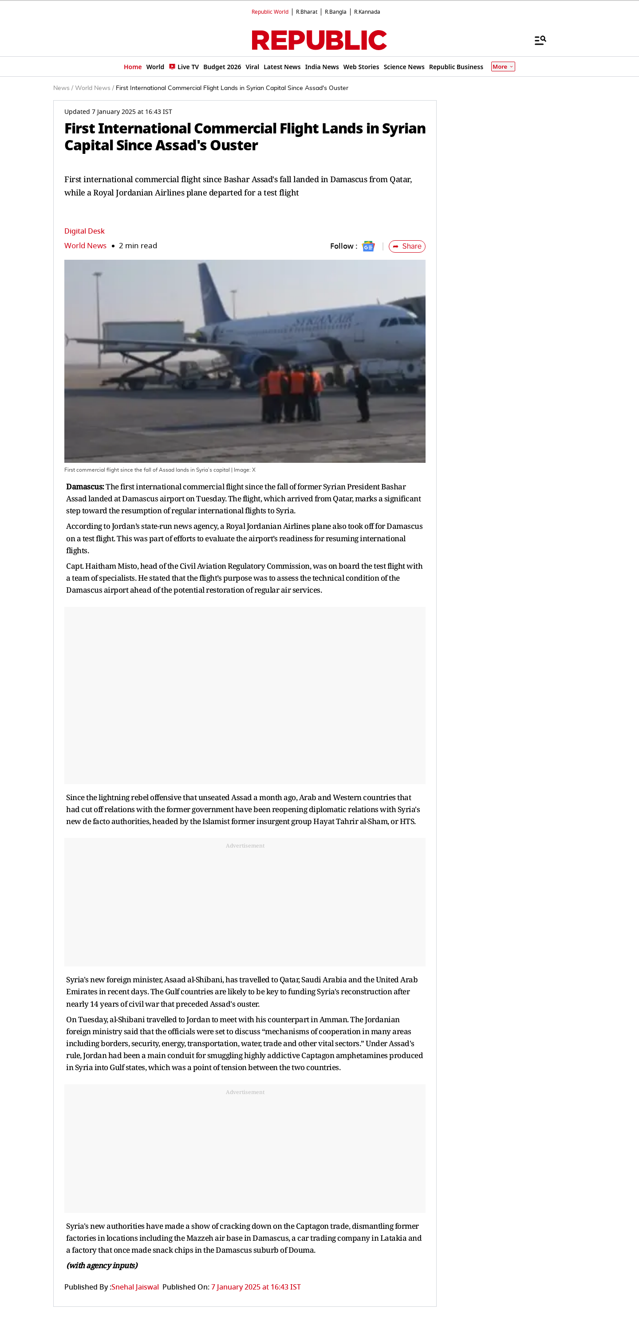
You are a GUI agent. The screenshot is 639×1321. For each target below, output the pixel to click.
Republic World (270, 12)
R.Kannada (367, 12)
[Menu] (536, 40)
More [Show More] (503, 66)
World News (85, 245)
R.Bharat (306, 12)
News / (63, 88)
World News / (94, 88)
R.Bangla (336, 12)
